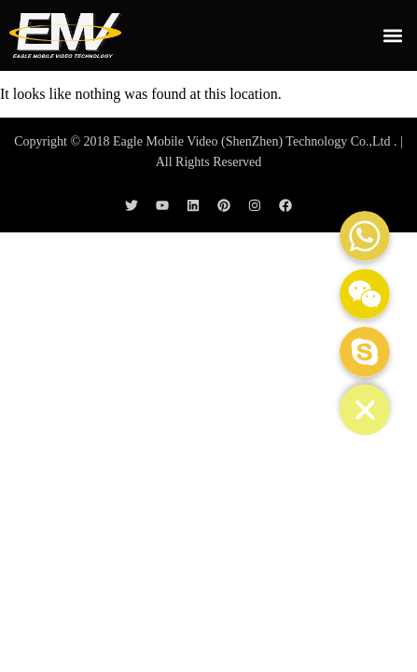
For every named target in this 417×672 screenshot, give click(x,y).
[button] (392, 35)
